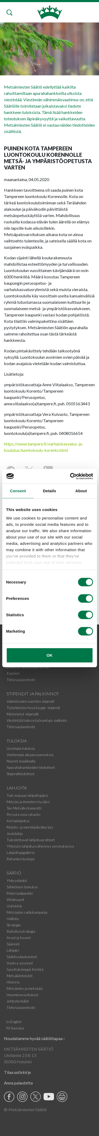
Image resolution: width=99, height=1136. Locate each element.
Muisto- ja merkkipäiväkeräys (30, 827)
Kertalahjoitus (18, 820)
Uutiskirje (14, 906)
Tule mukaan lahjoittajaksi (27, 795)
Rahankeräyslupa (20, 859)
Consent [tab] (18, 491)
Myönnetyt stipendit (23, 714)
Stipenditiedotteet (21, 773)
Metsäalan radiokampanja (27, 912)
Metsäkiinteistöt (20, 975)
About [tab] (81, 491)
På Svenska (15, 1028)
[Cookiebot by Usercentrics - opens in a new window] (70, 476)
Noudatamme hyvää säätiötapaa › (34, 1038)
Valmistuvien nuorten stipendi (30, 701)
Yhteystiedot (17, 880)
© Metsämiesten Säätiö (25, 1109)
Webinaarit (15, 899)
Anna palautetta (18, 1082)
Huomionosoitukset (23, 994)
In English (14, 1021)
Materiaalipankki (20, 893)
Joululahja (15, 833)
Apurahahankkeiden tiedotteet (31, 767)
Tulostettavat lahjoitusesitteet (31, 840)
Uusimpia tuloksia (21, 748)
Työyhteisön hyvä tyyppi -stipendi (33, 707)
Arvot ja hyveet (19, 937)
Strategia (14, 925)
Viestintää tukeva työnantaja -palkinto (37, 720)
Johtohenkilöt (18, 1001)
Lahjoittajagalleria (20, 852)
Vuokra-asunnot (20, 963)
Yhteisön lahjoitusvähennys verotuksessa (40, 846)
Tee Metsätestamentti (24, 808)
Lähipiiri (13, 950)
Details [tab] (49, 491)
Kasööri (13, 673)
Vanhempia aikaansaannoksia (30, 754)
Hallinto (13, 918)
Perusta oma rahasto (23, 814)
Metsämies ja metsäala (25, 988)
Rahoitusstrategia (21, 931)
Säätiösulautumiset (22, 956)
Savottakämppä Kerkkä (25, 969)
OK (49, 655)
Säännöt (13, 944)
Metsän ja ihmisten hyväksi (28, 801)
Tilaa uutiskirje (17, 1072)
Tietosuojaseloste (21, 679)
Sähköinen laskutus (22, 887)
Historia (13, 982)
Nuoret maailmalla (21, 761)
